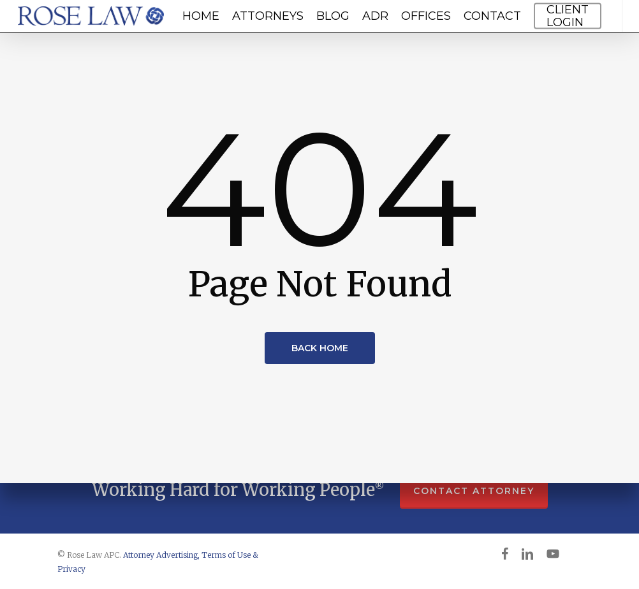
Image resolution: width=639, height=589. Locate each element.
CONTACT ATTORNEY (473, 491)
